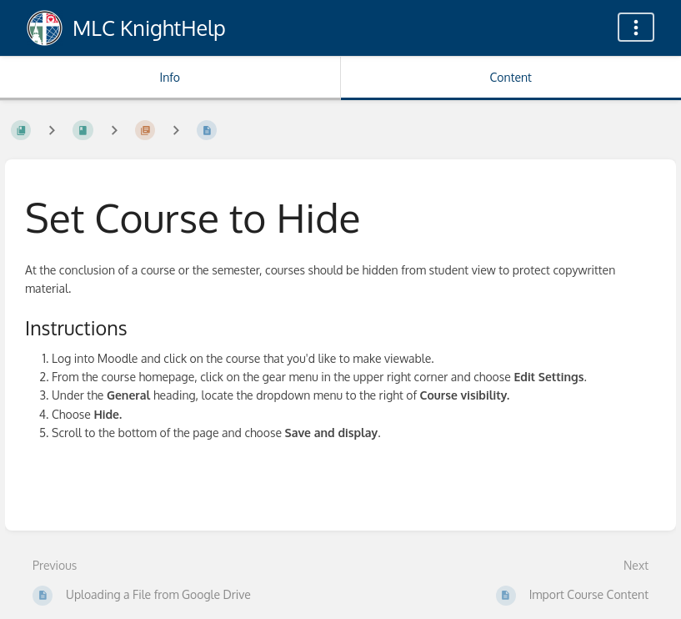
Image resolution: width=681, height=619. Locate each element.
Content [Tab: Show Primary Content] (511, 77)
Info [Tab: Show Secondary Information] (169, 77)
